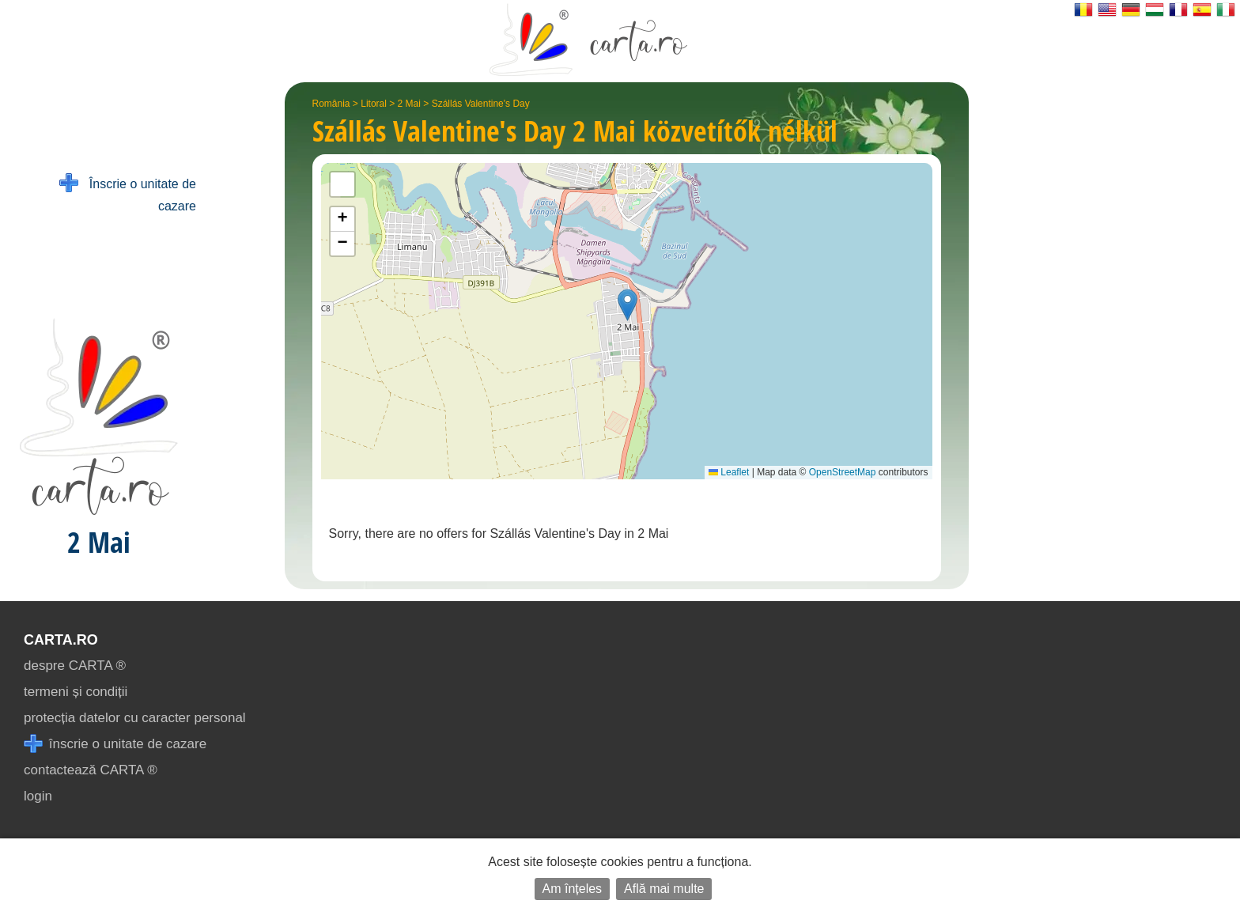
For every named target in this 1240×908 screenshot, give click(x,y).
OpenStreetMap (842, 472)
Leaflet (729, 472)
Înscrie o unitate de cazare (127, 193)
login (38, 796)
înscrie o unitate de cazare (115, 743)
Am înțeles (572, 888)
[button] (627, 305)
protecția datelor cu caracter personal (135, 717)
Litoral (374, 103)
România (331, 103)
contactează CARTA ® (90, 769)
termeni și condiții (75, 691)
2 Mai (409, 103)
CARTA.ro (61, 640)
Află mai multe (664, 888)
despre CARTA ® (75, 665)
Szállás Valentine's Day (481, 103)
